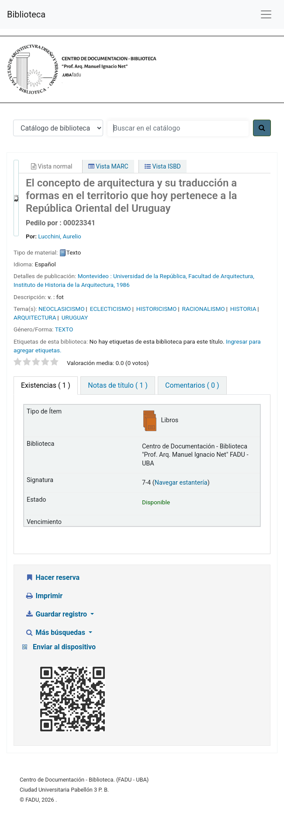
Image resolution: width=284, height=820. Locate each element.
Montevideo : (95, 275)
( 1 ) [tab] (45, 385)
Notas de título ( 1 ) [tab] (117, 385)
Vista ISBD (163, 166)
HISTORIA (243, 308)
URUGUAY (75, 317)
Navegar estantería (181, 482)
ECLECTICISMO (110, 308)
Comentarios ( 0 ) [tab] (192, 385)
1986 (123, 284)
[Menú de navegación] (266, 14)
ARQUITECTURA (35, 317)
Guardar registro (57, 614)
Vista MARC (108, 166)
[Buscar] (262, 128)
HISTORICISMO (156, 308)
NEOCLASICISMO (61, 308)
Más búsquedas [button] (56, 632)
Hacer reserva (52, 577)
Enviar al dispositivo (64, 647)
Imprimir (43, 596)
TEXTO (64, 329)
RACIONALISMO (203, 308)
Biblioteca (26, 14)
